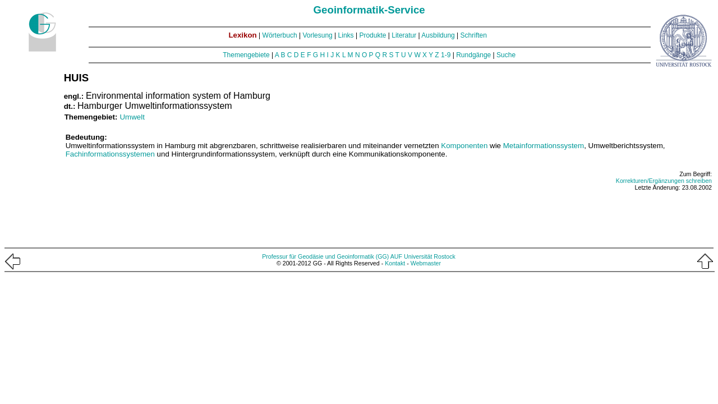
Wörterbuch (280, 35)
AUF (396, 256)
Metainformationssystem (543, 145)
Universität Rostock (429, 256)
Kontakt (395, 263)
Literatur (404, 35)
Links (346, 35)
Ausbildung (437, 35)
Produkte (372, 35)
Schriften (474, 35)
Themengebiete (246, 55)
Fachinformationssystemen (110, 154)
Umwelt (131, 117)
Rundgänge (473, 55)
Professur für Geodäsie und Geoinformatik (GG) (325, 256)
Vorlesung (317, 35)
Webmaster (426, 263)
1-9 (445, 55)
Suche (506, 55)
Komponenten (464, 145)
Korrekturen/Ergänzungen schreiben (664, 180)
